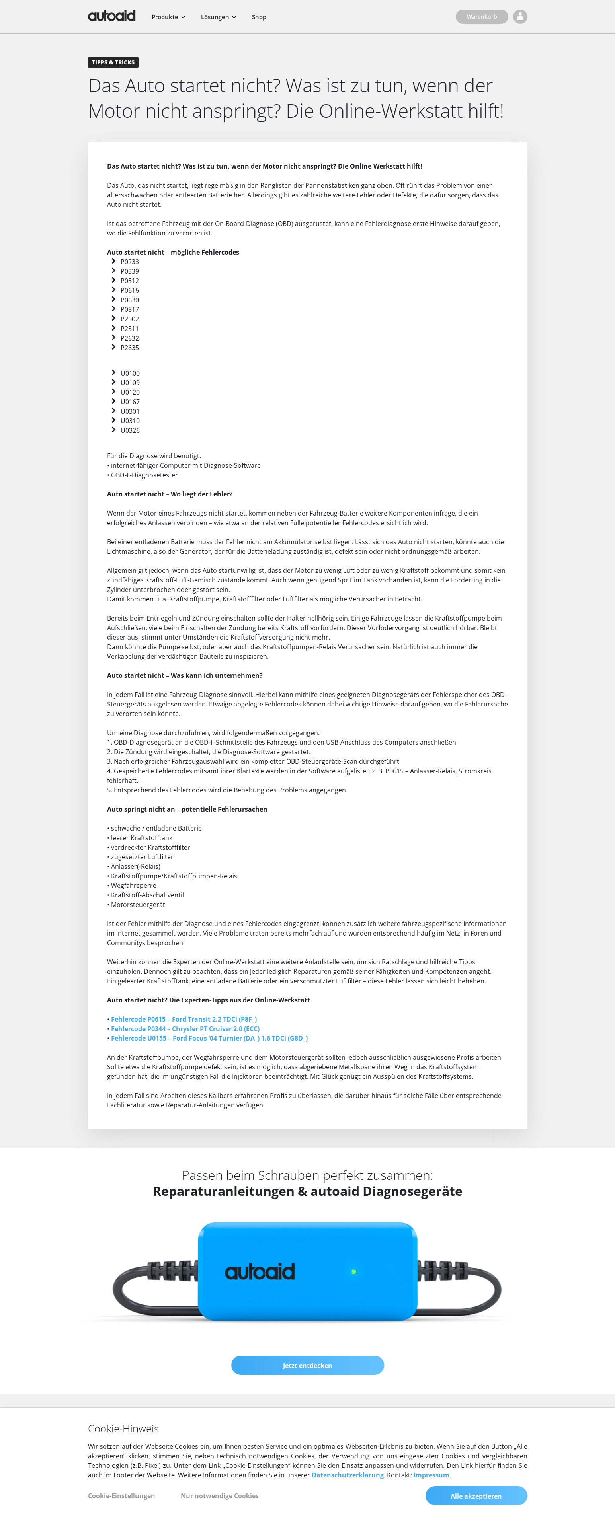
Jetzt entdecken (307, 1365)
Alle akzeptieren (476, 1496)
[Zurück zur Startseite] (112, 15)
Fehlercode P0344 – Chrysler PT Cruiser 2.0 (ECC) (185, 1028)
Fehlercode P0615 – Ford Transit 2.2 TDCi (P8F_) (184, 1019)
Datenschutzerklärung (348, 1475)
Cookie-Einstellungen (121, 1495)
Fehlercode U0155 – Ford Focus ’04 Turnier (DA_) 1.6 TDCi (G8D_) (209, 1038)
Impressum (431, 1475)
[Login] (520, 17)
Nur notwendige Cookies (220, 1495)
